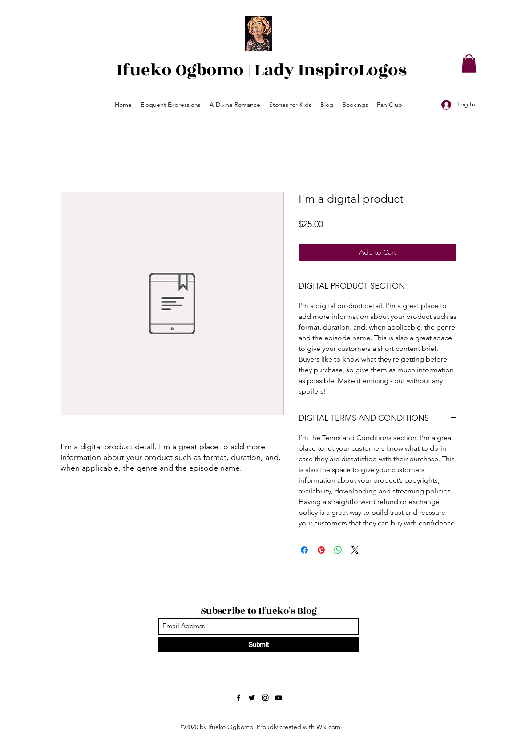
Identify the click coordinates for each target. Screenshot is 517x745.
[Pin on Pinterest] (321, 550)
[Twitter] (251, 697)
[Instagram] (265, 697)
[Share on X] (355, 550)
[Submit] (258, 644)
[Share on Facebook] (304, 550)
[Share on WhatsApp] (338, 550)
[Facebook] (238, 697)
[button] (469, 63)
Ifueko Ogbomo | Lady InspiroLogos (262, 70)
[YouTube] (278, 697)
